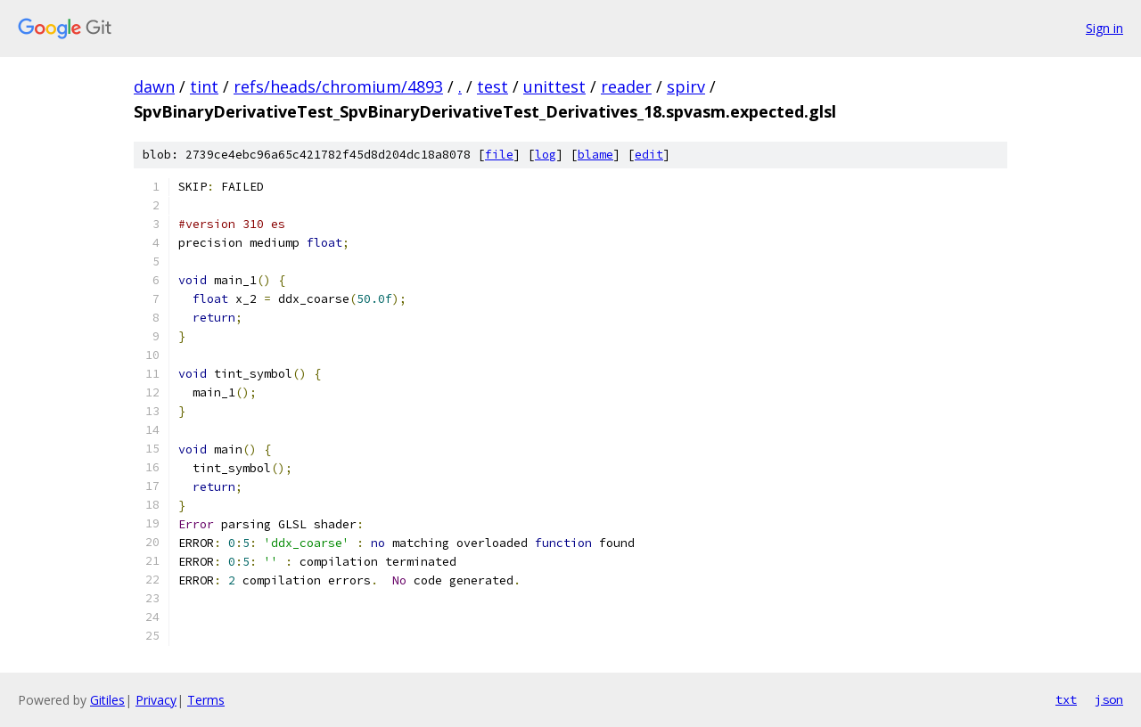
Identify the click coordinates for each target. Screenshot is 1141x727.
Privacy (155, 699)
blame (595, 154)
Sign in (1104, 28)
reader (626, 86)
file (499, 154)
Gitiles (107, 699)
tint (204, 86)
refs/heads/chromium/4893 (338, 86)
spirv (686, 86)
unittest (554, 86)
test (492, 86)
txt (1066, 699)
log (545, 154)
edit (649, 154)
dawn (154, 86)
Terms (206, 699)
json (1109, 699)
